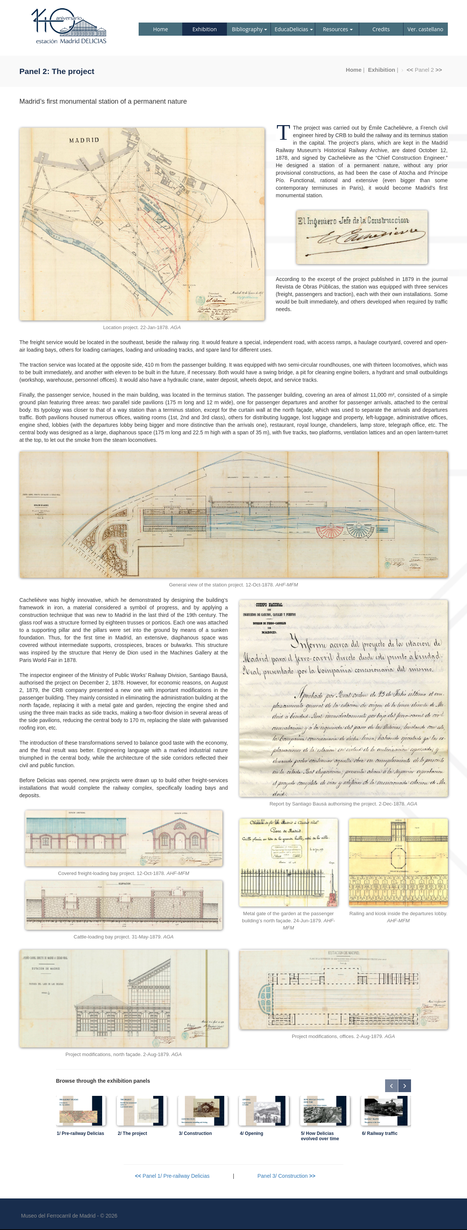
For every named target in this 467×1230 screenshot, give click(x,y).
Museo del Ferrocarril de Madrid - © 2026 (69, 1216)
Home (160, 29)
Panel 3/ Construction (286, 1176)
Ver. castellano (425, 29)
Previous (391, 1085)
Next (404, 1085)
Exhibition (204, 29)
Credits (381, 29)
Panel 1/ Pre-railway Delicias (172, 1176)
